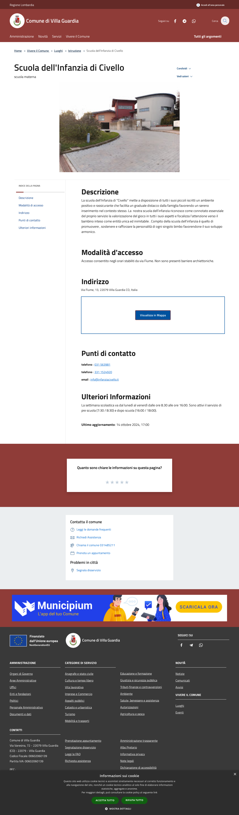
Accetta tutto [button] (105, 800)
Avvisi (179, 687)
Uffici (13, 687)
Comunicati (183, 680)
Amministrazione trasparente (139, 740)
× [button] (234, 774)
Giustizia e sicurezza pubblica (138, 680)
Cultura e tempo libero (79, 680)
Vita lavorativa (74, 687)
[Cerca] (224, 20)
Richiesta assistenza (78, 761)
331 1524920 (103, 372)
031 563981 (102, 364)
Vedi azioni (185, 76)
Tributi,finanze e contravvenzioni (141, 687)
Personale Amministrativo (26, 707)
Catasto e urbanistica (78, 707)
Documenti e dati (20, 714)
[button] (119, 809)
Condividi (184, 68)
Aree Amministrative (23, 680)
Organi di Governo (21, 673)
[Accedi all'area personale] (210, 5)
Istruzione (74, 50)
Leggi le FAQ (73, 754)
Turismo (70, 714)
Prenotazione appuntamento (83, 740)
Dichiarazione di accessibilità (138, 767)
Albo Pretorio (128, 747)
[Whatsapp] (191, 20)
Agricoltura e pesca (132, 714)
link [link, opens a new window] (155, 792)
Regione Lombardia (22, 5)
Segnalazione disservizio (80, 747)
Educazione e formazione (136, 673)
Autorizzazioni (129, 707)
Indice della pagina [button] (29, 185)
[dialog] (119, 792)
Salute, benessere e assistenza (139, 700)
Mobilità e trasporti (77, 721)
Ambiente (126, 693)
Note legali (127, 761)
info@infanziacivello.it (104, 379)
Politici (14, 700)
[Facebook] (173, 20)
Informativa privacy (132, 754)
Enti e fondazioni (20, 694)
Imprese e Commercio (78, 694)
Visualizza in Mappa (153, 315)
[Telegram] (182, 20)
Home (18, 50)
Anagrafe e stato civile (79, 673)
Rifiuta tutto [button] (134, 800)
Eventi (180, 712)
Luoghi (58, 50)
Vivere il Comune (38, 50)
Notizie (180, 673)
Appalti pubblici (74, 700)
